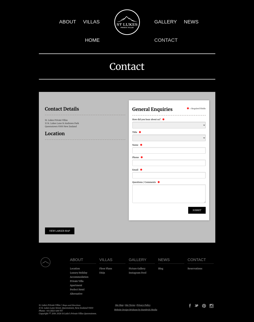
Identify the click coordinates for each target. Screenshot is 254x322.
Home (92, 40)
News (191, 21)
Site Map (119, 305)
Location (75, 268)
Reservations (195, 268)
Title (134, 132)
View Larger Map (59, 230)
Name (135, 145)
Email (135, 169)
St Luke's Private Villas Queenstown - (127, 22)
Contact (166, 40)
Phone (135, 157)
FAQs (102, 272)
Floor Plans (105, 268)
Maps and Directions (71, 305)
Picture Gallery (137, 268)
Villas (91, 21)
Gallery (165, 21)
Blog (160, 268)
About (67, 21)
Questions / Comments (144, 182)
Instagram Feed (137, 272)
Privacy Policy (144, 305)
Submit (197, 210)
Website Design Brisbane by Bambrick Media (135, 309)
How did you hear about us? (146, 119)
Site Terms (130, 305)
